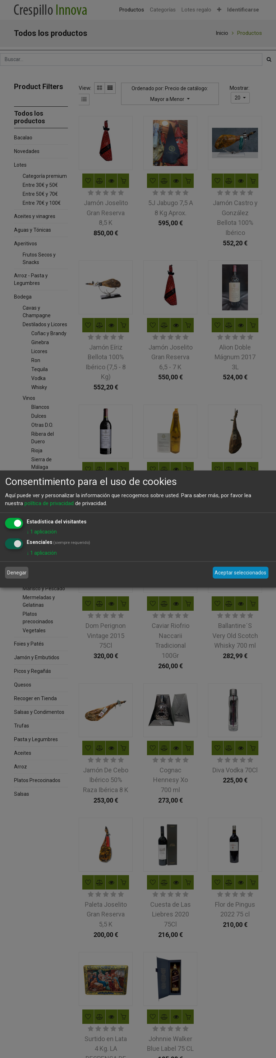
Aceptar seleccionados (240, 573)
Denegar (17, 573)
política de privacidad (49, 503)
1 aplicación (42, 531)
